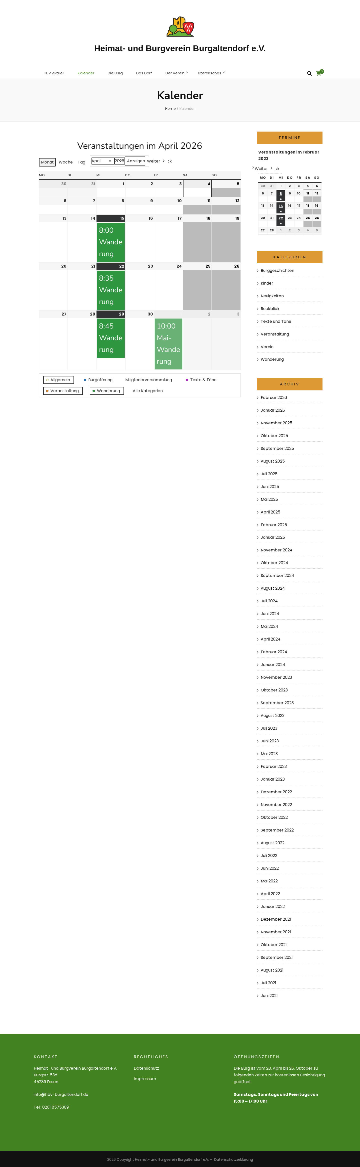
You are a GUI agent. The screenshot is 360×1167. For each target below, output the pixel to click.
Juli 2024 (269, 599)
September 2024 (277, 574)
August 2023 (272, 714)
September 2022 (277, 829)
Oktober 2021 (274, 943)
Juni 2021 (269, 994)
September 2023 (277, 701)
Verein (267, 345)
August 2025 (273, 459)
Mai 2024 (269, 625)
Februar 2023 (274, 765)
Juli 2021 (268, 981)
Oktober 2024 (274, 561)
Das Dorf (149, 72)
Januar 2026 (273, 409)
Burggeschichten (277, 269)
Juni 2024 (270, 612)
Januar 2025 (273, 536)
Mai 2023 (269, 752)
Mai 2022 (269, 879)
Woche (66, 161)
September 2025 (277, 447)
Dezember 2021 (276, 918)
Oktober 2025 (274, 434)
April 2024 (270, 638)
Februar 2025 (274, 523)
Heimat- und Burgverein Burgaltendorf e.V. (180, 48)
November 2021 (276, 930)
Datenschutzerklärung (233, 1158)
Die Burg (119, 72)
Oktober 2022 (274, 816)
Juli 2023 (269, 727)
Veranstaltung (275, 332)
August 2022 (272, 841)
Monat (47, 161)
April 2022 (270, 892)
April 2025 (270, 510)
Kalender (89, 72)
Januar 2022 (273, 905)
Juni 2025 (270, 485)
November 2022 (276, 803)
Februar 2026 (274, 396)
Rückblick (270, 307)
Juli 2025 (269, 472)
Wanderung (272, 358)
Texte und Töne (276, 320)
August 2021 (272, 969)
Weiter (156, 159)
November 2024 (276, 548)
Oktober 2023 (274, 688)
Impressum (145, 1077)
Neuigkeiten (272, 294)
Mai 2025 (269, 497)
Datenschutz (146, 1067)
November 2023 (276, 676)
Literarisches (218, 72)
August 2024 (273, 587)
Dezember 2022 (276, 790)
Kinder (267, 281)
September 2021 (277, 956)
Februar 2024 (274, 650)
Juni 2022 (270, 867)
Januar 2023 (273, 778)
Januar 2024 (273, 663)
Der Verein (182, 72)
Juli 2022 (269, 854)
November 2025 (276, 421)
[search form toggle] (309, 73)
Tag (81, 161)
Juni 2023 (270, 739)
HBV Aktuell (55, 72)
